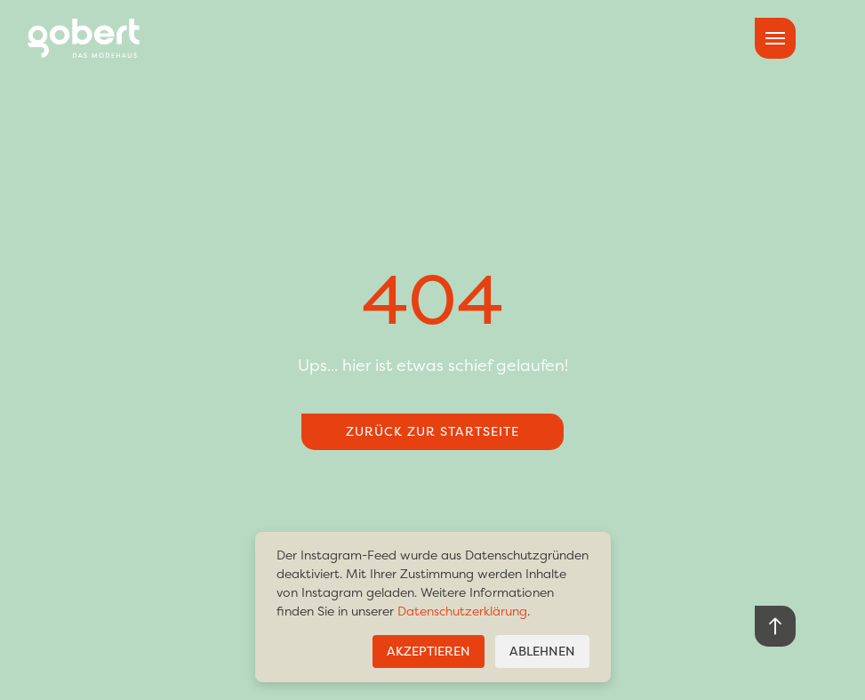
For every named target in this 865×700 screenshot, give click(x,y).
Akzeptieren (428, 651)
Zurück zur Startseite (432, 431)
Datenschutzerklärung (462, 611)
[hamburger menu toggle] (775, 38)
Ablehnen (542, 651)
